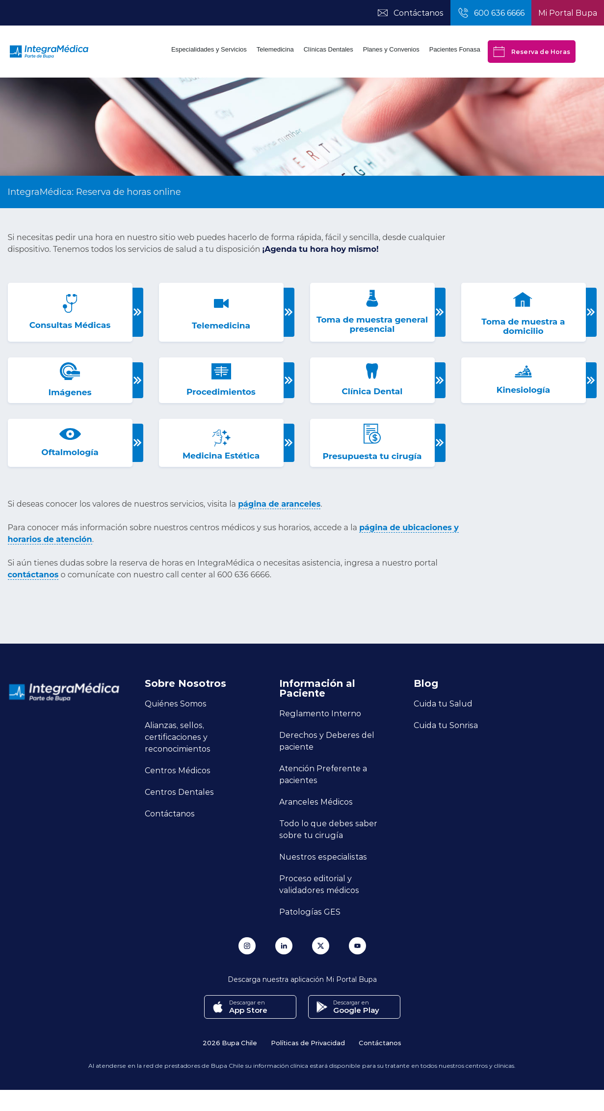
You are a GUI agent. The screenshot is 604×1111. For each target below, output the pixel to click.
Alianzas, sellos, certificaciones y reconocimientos (177, 737)
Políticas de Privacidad (308, 1042)
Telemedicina (275, 49)
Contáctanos (170, 813)
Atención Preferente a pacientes (323, 774)
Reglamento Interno (320, 713)
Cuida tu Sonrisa (446, 725)
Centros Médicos (177, 770)
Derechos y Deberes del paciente (326, 741)
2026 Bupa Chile (230, 1042)
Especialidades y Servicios (209, 49)
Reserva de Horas (531, 51)
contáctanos (33, 574)
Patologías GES (310, 911)
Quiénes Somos (176, 703)
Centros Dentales (179, 791)
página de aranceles (279, 504)
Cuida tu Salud (443, 703)
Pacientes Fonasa (454, 49)
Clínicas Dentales (328, 49)
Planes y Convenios (391, 49)
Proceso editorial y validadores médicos (319, 884)
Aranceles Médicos (316, 801)
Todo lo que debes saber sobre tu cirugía (328, 829)
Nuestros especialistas (323, 856)
